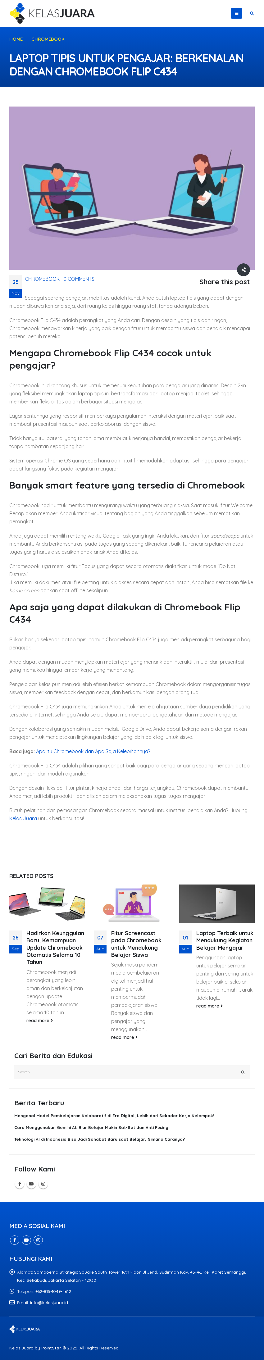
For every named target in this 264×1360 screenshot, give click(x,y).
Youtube (31, 1184)
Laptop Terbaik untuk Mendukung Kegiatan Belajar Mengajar (224, 940)
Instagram (43, 1184)
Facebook (19, 1184)
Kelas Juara (23, 818)
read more (39, 1020)
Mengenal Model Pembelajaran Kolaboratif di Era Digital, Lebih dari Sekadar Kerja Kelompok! (114, 1115)
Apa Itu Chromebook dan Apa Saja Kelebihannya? (93, 751)
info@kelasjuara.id (49, 1302)
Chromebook (42, 279)
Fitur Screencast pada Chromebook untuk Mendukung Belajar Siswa (136, 944)
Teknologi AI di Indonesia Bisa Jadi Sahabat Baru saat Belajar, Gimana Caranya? (99, 1139)
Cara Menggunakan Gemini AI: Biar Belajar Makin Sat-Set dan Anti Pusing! (92, 1127)
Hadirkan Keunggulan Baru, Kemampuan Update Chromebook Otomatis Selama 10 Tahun (55, 948)
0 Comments (78, 279)
